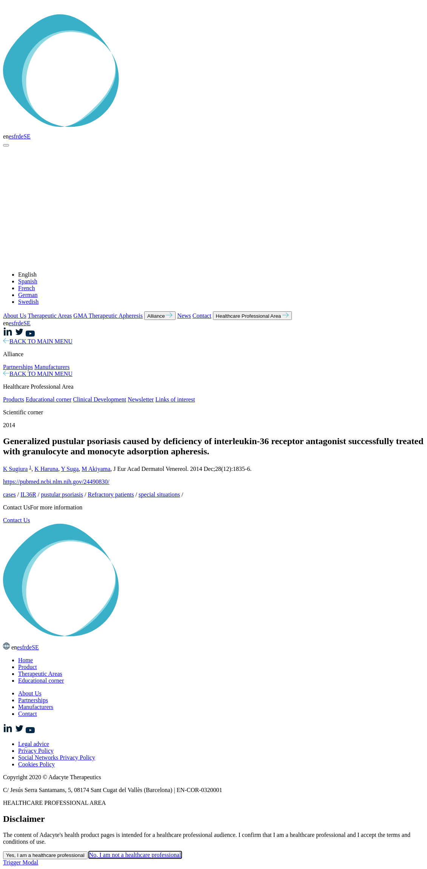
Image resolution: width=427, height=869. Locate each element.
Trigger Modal (20, 862)
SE (27, 136)
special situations (159, 494)
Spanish (27, 281)
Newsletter (141, 399)
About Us (14, 315)
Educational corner (48, 399)
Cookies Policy (36, 764)
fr (16, 136)
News (184, 315)
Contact (202, 315)
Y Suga (70, 469)
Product (27, 667)
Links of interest (175, 399)
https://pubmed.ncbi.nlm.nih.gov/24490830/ (56, 481)
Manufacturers (51, 367)
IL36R (28, 494)
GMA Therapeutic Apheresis (108, 315)
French (26, 288)
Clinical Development (99, 399)
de (20, 136)
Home (25, 660)
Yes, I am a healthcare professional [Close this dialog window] (45, 855)
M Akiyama (96, 469)
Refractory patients (111, 494)
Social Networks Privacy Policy (56, 757)
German (28, 295)
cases (9, 494)
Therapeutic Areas (50, 315)
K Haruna (46, 469)
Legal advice (33, 744)
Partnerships (18, 367)
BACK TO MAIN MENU (37, 341)
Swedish (28, 301)
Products (13, 399)
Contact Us (16, 520)
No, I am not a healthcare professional (135, 855)
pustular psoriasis (62, 494)
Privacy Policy (36, 750)
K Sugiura (15, 469)
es (11, 136)
